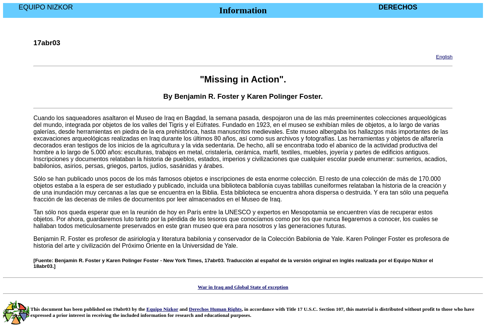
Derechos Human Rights (215, 309)
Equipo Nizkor (162, 309)
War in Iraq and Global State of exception (243, 287)
